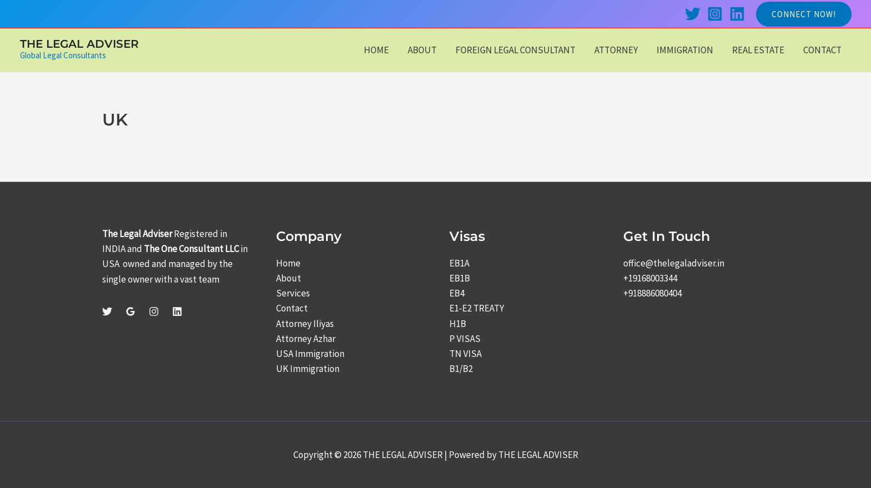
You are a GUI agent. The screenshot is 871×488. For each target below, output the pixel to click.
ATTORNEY (616, 50)
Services (293, 293)
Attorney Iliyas (305, 324)
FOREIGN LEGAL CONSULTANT (515, 50)
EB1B (459, 278)
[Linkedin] (737, 14)
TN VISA (465, 354)
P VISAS (464, 339)
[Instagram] (715, 14)
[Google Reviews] (131, 311)
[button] (804, 14)
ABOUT (422, 50)
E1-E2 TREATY (476, 308)
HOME (376, 50)
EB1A (459, 263)
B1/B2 (461, 369)
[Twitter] (692, 14)
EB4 (456, 293)
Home (288, 263)
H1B (457, 324)
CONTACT (822, 50)
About (288, 278)
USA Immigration (310, 354)
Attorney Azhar (306, 339)
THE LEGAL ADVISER (79, 44)
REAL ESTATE (758, 50)
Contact (292, 308)
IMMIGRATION (685, 50)
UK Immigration (307, 369)
